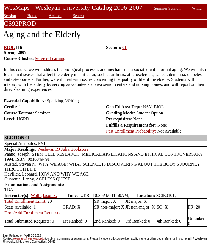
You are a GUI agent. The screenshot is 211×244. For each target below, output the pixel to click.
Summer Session (167, 8)
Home (32, 15)
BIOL (9, 47)
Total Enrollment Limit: (26, 201)
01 (124, 47)
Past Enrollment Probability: (131, 131)
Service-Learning (50, 58)
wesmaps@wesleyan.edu (29, 238)
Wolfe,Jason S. (44, 195)
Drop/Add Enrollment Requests (32, 212)
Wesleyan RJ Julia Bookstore (63, 149)
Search (78, 15)
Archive (55, 15)
